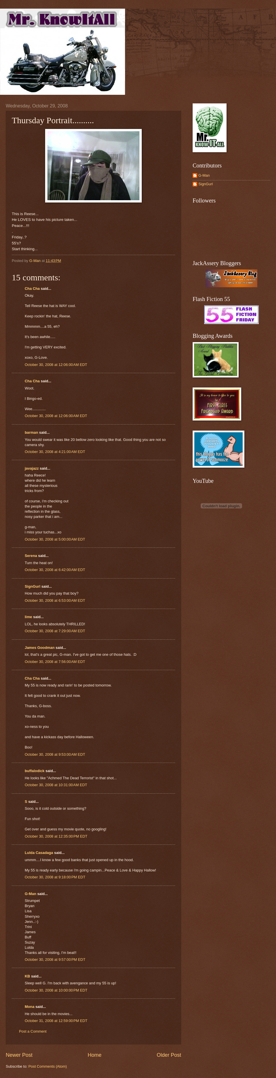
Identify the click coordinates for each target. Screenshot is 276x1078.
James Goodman (40, 647)
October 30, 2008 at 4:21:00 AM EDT (55, 452)
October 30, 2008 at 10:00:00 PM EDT (56, 990)
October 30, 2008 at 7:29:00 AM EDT (55, 631)
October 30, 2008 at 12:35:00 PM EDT (56, 836)
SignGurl (32, 586)
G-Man (30, 894)
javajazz (32, 468)
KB (27, 976)
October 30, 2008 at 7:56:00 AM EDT (55, 661)
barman (31, 432)
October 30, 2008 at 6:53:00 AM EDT (55, 600)
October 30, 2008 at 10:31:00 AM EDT (56, 785)
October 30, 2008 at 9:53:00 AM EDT (55, 754)
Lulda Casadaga (39, 853)
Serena (31, 556)
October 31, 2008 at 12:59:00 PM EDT (56, 1021)
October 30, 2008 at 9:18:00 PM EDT (55, 877)
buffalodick (35, 771)
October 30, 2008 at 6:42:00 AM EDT (55, 570)
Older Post (169, 1055)
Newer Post (19, 1055)
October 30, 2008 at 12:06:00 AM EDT (56, 364)
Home (94, 1055)
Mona (29, 1006)
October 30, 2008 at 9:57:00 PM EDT (55, 959)
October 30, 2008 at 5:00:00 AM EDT (55, 539)
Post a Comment (33, 1031)
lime (28, 617)
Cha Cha (32, 288)
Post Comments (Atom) (47, 1066)
